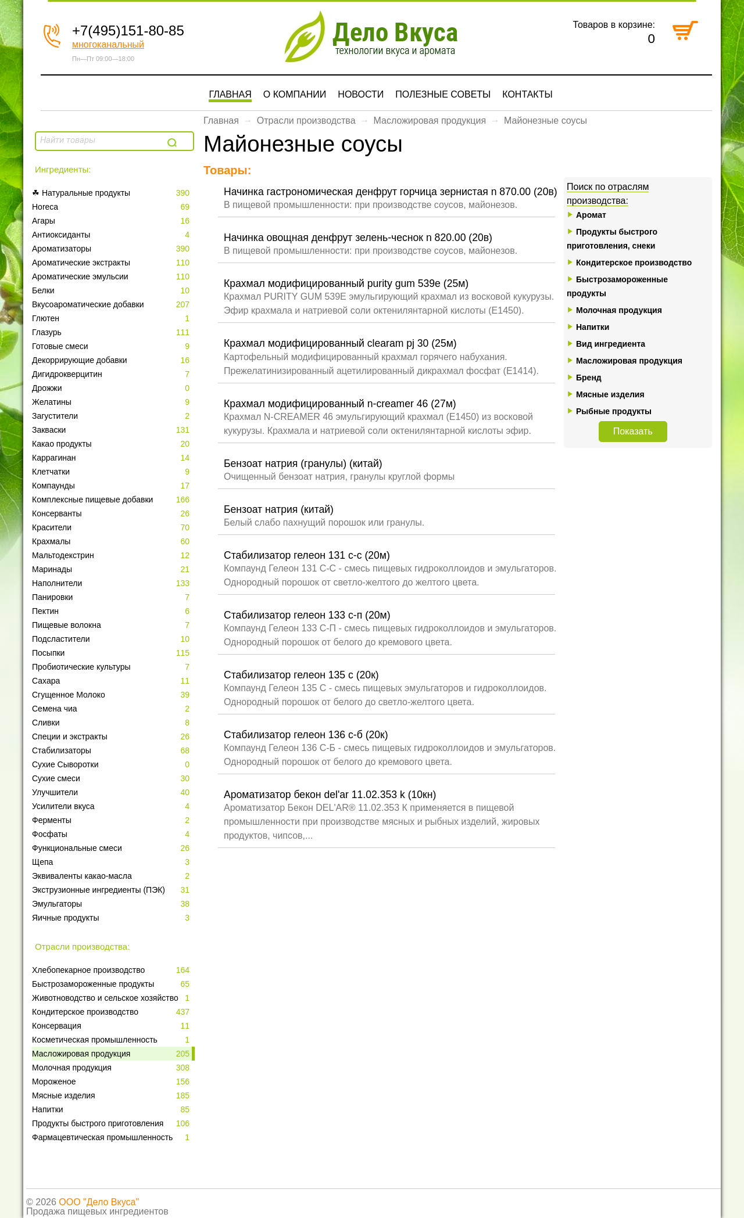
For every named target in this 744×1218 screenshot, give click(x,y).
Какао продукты (112, 444)
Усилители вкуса (112, 806)
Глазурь (112, 332)
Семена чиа (112, 709)
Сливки (112, 723)
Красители (112, 527)
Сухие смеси (112, 778)
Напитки (112, 1109)
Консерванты (112, 513)
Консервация (112, 1026)
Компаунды (112, 486)
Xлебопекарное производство (112, 970)
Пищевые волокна (112, 625)
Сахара (112, 681)
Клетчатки (112, 472)
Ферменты (112, 820)
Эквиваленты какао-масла (112, 876)
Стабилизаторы (112, 750)
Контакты (527, 94)
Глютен (112, 318)
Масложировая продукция (112, 1054)
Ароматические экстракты (112, 263)
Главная (230, 94)
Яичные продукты (112, 918)
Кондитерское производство (112, 1012)
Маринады (112, 569)
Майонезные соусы (545, 120)
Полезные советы (443, 94)
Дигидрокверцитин (112, 374)
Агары (112, 221)
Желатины (112, 402)
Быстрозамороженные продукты (112, 984)
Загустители (112, 416)
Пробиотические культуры (112, 667)
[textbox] (100, 140)
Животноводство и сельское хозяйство (112, 998)
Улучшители (112, 792)
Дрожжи (112, 388)
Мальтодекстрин (112, 555)
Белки (112, 290)
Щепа (112, 862)
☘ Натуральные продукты (112, 193)
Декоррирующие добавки (112, 360)
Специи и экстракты (112, 736)
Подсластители (112, 639)
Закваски (112, 430)
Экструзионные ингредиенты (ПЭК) (112, 890)
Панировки (112, 597)
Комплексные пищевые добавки (112, 499)
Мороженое (112, 1081)
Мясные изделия (112, 1095)
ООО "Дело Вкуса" (99, 1202)
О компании (295, 94)
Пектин (112, 611)
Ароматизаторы (112, 249)
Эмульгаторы (112, 904)
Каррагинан (112, 458)
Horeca (112, 207)
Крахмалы (112, 541)
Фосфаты (112, 834)
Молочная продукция (112, 1068)
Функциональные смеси (112, 848)
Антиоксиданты (112, 235)
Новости (361, 94)
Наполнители (112, 583)
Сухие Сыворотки (112, 764)
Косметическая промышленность (112, 1040)
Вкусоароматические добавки (112, 304)
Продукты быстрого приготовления (112, 1123)
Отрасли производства (306, 120)
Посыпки (112, 653)
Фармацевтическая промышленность (112, 1137)
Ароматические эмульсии (112, 276)
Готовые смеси (112, 346)
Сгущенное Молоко (112, 695)
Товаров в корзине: (614, 25)
